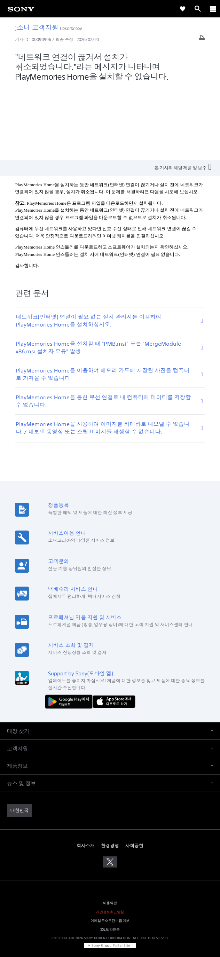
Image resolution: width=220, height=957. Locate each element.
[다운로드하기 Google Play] (70, 629)
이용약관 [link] (110, 830)
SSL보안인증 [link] (110, 856)
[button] (110, 658)
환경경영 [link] (110, 773)
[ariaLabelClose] (212, 8)
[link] (21, 8)
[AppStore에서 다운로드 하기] (114, 629)
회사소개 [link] (86, 773)
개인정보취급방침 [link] (110, 839)
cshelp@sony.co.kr (150, 926)
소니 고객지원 (36, 27)
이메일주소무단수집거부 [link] (110, 847)
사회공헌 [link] (134, 773)
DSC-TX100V (72, 28)
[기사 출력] (202, 39)
